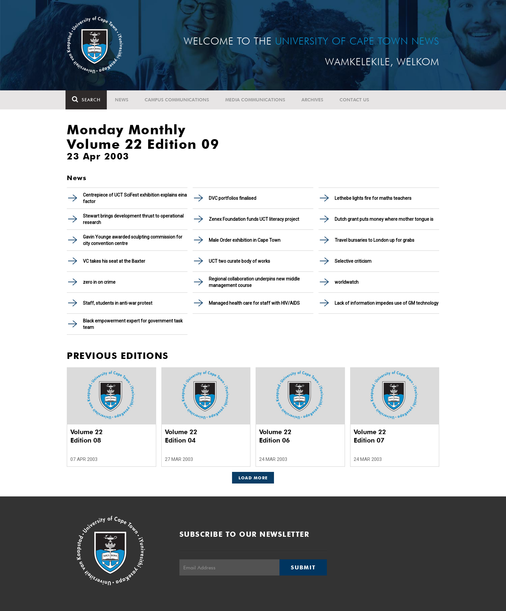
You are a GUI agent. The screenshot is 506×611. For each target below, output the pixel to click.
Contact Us (355, 99)
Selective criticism (353, 261)
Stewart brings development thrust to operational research (133, 219)
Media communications (257, 99)
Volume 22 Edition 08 (86, 436)
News (123, 99)
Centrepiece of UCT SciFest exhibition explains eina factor (135, 198)
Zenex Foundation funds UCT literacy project (254, 219)
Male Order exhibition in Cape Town (244, 240)
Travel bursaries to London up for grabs (374, 240)
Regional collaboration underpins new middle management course (254, 282)
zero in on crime (99, 282)
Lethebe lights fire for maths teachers (373, 198)
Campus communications (178, 99)
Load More (253, 477)
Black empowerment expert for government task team (133, 324)
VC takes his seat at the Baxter (114, 261)
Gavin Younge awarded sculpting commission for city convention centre (132, 240)
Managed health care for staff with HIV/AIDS (254, 303)
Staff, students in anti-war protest (117, 303)
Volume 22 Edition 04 (181, 436)
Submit (303, 567)
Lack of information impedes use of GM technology (387, 303)
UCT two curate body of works (239, 261)
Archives (314, 99)
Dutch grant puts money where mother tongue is (384, 219)
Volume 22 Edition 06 (275, 436)
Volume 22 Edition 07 (370, 436)
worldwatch (347, 282)
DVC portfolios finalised (232, 198)
